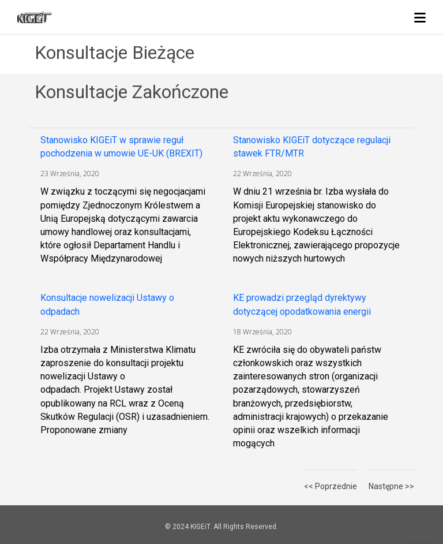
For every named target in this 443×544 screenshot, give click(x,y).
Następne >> (391, 486)
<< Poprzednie (330, 486)
